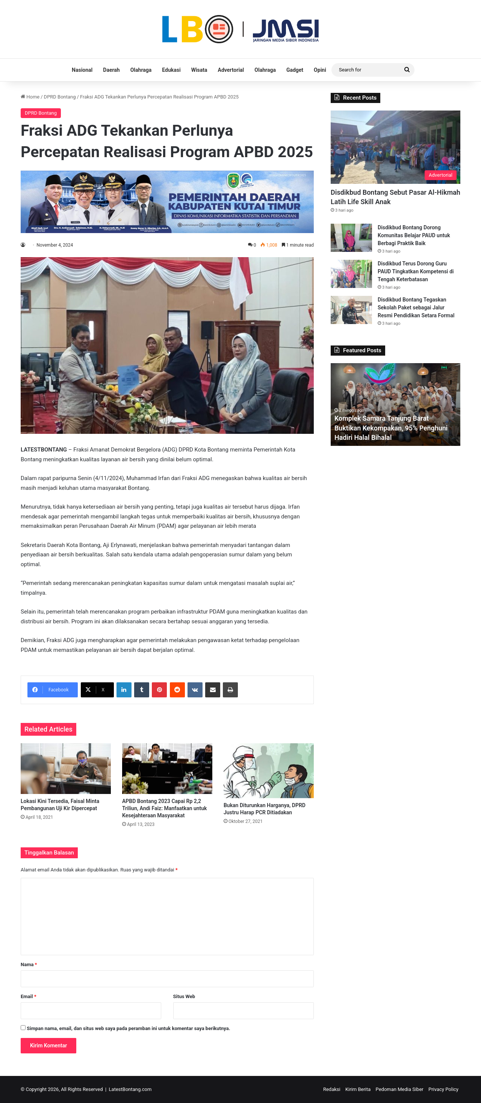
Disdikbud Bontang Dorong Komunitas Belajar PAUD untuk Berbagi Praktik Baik (414, 235)
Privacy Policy (443, 1089)
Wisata (199, 70)
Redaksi (331, 1089)
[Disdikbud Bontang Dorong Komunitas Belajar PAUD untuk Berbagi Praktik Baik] (351, 238)
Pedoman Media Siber (400, 1089)
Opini (320, 70)
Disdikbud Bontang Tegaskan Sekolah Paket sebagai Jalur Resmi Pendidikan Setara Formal (416, 307)
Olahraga (141, 70)
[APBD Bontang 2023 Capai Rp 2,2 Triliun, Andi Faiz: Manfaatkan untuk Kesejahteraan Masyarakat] (167, 768)
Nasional (82, 70)
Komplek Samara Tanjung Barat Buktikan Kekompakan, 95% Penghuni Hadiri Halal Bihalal (391, 427)
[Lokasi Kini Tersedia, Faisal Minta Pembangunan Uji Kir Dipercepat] (66, 768)
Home (30, 97)
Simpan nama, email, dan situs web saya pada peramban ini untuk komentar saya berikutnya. (128, 1028)
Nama (29, 964)
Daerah (111, 70)
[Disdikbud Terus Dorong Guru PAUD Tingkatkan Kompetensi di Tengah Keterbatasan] (351, 274)
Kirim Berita (358, 1089)
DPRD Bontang (60, 97)
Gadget (294, 70)
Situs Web (184, 996)
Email (28, 996)
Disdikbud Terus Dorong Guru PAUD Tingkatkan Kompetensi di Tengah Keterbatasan (416, 271)
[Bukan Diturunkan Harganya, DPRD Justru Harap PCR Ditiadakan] (269, 770)
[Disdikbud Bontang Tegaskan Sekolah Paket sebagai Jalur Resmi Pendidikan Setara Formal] (351, 310)
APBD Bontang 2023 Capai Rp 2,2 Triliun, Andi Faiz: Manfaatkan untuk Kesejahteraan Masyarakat (164, 808)
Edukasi (171, 70)
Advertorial (231, 70)
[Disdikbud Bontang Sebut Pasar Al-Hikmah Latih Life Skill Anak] (395, 147)
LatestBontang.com (130, 1089)
